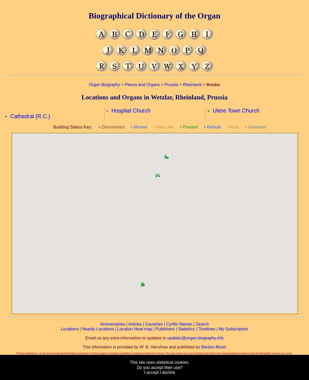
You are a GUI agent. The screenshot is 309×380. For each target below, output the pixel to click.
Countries (154, 324)
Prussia (171, 84)
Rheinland (192, 84)
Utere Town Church (236, 111)
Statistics (186, 329)
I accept (151, 372)
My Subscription (233, 329)
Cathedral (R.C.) (30, 116)
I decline (167, 372)
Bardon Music (213, 347)
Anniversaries (112, 324)
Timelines (207, 329)
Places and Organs (142, 84)
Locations (70, 329)
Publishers (165, 329)
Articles (135, 324)
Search (202, 324)
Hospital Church (131, 111)
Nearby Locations (98, 329)
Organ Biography (104, 84)
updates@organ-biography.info (195, 338)
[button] (157, 173)
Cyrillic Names (179, 324)
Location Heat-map (134, 329)
